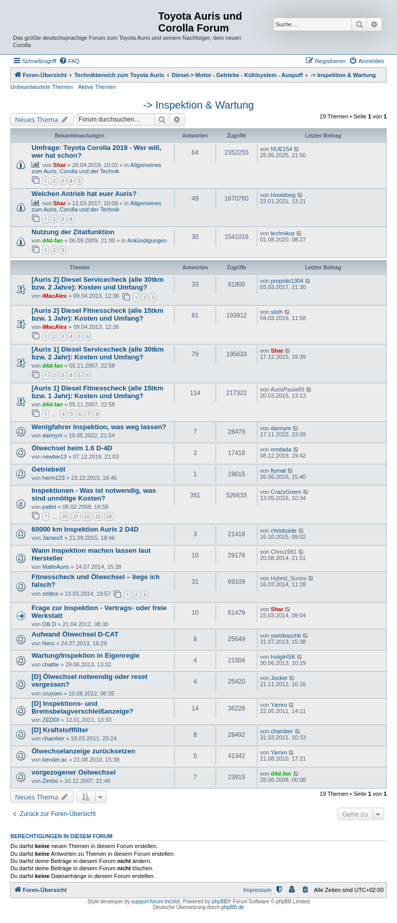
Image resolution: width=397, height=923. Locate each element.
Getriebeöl (48, 469)
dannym (52, 435)
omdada (281, 449)
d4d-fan (52, 240)
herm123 (53, 478)
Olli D (49, 624)
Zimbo (50, 781)
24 (109, 516)
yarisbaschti (286, 635)
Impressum (257, 890)
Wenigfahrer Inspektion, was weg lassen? (99, 427)
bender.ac (54, 759)
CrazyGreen (286, 492)
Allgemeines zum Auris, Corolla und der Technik (96, 168)
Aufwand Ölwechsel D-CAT (75, 634)
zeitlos (50, 594)
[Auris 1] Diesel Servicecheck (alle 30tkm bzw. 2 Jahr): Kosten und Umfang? (98, 353)
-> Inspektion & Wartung (198, 105)
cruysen (52, 693)
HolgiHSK (283, 657)
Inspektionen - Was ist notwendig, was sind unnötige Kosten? (94, 494)
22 (86, 516)
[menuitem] (69, 61)
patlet (49, 507)
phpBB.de (232, 907)
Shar (59, 165)
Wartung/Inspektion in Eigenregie (86, 655)
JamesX (52, 538)
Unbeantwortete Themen (41, 87)
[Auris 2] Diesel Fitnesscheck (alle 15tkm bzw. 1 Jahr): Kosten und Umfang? (97, 314)
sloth (277, 312)
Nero (48, 643)
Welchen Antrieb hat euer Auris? (84, 194)
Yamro (279, 705)
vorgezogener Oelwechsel (74, 772)
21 (76, 516)
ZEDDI (50, 720)
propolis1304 (287, 281)
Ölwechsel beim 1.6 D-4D (72, 448)
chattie (50, 664)
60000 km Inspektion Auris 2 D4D (85, 529)
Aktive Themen (97, 87)
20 (64, 516)
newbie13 (54, 456)
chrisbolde (284, 530)
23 (97, 516)
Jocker (279, 678)
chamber (53, 738)
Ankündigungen (146, 240)
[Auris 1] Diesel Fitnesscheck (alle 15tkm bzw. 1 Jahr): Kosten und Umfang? (97, 392)
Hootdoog (283, 195)
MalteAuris (55, 567)
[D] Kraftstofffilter (60, 730)
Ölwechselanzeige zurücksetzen (83, 751)
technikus (283, 233)
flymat (278, 470)
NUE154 (282, 149)
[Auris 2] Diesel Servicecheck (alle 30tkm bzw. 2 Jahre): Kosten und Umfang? (98, 283)
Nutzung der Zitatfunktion (73, 232)
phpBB (219, 901)
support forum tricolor (155, 901)
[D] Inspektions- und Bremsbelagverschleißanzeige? (82, 707)
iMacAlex (54, 296)
